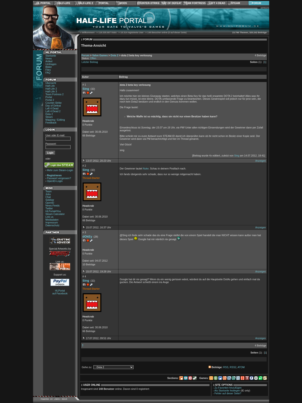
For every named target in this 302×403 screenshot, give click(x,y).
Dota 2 (49, 114)
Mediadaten (52, 219)
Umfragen (51, 64)
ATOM (241, 367)
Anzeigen (260, 160)
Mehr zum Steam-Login (60, 170)
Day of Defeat (171, 3)
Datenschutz (52, 225)
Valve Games (100, 55)
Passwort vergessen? (59, 178)
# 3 (84, 232)
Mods (123, 3)
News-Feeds (53, 205)
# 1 (84, 84)
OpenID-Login (55, 181)
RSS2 (233, 367)
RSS (225, 367)
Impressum (52, 222)
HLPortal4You (53, 211)
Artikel (49, 61)
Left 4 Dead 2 (53, 111)
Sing (86, 88)
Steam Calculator (55, 214)
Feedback (51, 122)
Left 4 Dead (217, 3)
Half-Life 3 (51, 91)
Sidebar (50, 199)
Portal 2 (50, 100)
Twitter (49, 208)
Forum (256, 3)
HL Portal (44, 3)
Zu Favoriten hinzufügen (228, 387)
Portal (104, 3)
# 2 (84, 165)
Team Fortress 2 (55, 94)
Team (49, 191)
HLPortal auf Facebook (60, 292)
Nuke (146, 168)
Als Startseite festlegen (227, 390)
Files (48, 69)
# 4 (84, 276)
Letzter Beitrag (90, 62)
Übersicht (51, 83)
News (49, 58)
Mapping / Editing (55, 119)
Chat (48, 197)
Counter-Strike (148, 3)
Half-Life (63, 3)
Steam (235, 3)
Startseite (51, 55)
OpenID (50, 202)
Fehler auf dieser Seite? (227, 393)
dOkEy (87, 236)
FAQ (48, 72)
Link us (50, 216)
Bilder (49, 67)
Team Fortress (195, 3)
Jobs (48, 194)
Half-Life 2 (85, 3)
